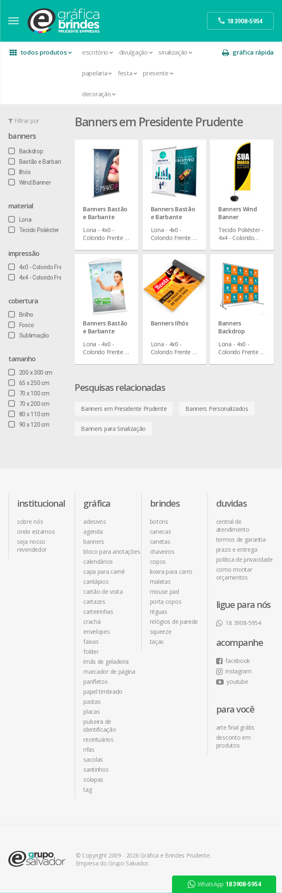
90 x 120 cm (28, 424)
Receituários (98, 739)
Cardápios (95, 581)
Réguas (158, 611)
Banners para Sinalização (113, 429)
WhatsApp (224, 884)
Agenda (92, 531)
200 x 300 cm (30, 372)
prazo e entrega (236, 549)
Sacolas (93, 759)
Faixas (90, 641)
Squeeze (161, 631)
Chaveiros (162, 551)
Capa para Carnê (104, 571)
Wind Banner (29, 182)
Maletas (160, 581)
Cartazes (94, 601)
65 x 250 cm (28, 383)
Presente (158, 73)
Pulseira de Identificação (99, 725)
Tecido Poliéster (33, 230)
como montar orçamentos (234, 573)
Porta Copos (166, 601)
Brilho (20, 314)
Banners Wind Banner (237, 213)
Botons (159, 521)
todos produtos (41, 52)
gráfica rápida (248, 52)
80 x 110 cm (28, 414)
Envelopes (96, 631)
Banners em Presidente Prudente (124, 409)
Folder (90, 651)
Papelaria (97, 73)
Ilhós (19, 172)
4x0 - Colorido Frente (39, 267)
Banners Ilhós (169, 323)
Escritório (97, 52)
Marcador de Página (109, 671)
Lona (20, 219)
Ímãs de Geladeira (106, 661)
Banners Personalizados (216, 409)
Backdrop (25, 151)
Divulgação (136, 52)
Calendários (98, 561)
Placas (91, 711)
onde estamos (36, 531)
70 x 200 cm (28, 403)
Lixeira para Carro (171, 571)
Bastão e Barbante (37, 161)
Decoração (99, 94)
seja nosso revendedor (32, 545)
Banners (22, 136)
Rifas (89, 749)
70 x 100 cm (28, 393)
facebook (233, 661)
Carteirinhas (98, 611)
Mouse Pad (164, 591)
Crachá (91, 621)
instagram (234, 671)
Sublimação (28, 335)
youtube (232, 681)
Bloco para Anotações (111, 551)
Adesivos (94, 521)
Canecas (160, 531)
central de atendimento (233, 525)
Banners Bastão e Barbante (105, 213)
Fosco (21, 325)
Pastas (91, 701)
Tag (87, 789)
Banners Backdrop (231, 327)
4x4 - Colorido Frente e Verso (49, 277)
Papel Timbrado (102, 691)
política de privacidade (244, 559)
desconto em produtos (233, 741)
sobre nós (30, 521)
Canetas (160, 541)
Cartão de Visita (102, 591)
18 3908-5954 (238, 623)
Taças (157, 641)
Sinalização (175, 52)
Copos (158, 561)
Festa (127, 73)
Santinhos (95, 769)
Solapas (93, 779)
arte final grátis (235, 727)
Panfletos (95, 681)
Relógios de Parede (174, 621)
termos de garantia (241, 539)
